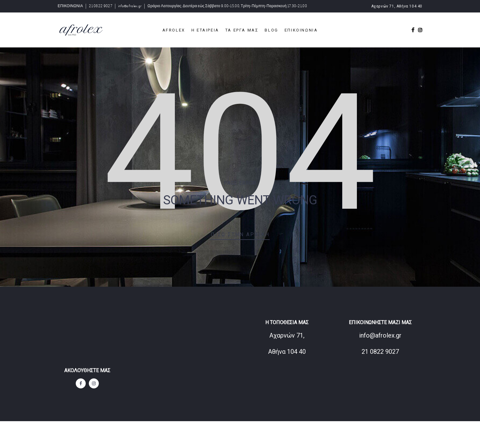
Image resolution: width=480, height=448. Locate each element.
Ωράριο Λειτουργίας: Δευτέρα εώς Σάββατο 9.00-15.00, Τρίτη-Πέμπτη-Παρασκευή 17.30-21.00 (227, 6)
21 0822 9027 (100, 6)
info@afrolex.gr (130, 6)
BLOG (271, 30)
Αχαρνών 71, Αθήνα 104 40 (396, 6)
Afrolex (173, 30)
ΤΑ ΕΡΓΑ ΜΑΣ (242, 30)
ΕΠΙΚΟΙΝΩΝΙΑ (70, 6)
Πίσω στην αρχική (240, 234)
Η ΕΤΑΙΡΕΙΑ (205, 30)
